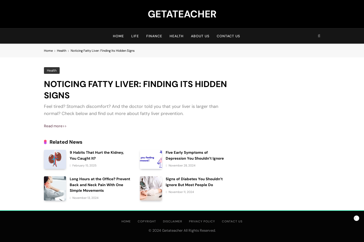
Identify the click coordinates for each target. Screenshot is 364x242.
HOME (118, 36)
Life (135, 36)
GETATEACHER (182, 14)
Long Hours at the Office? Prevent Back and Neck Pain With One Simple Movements (100, 185)
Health (177, 36)
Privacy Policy (202, 221)
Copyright (147, 221)
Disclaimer (172, 221)
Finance (154, 36)
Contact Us (228, 36)
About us (200, 36)
